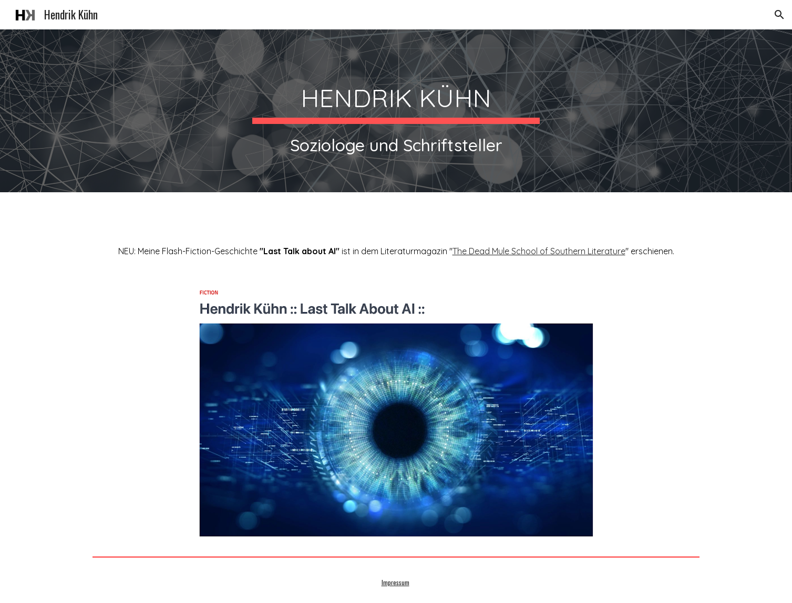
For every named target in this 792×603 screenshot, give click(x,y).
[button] (779, 14)
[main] (395, 111)
